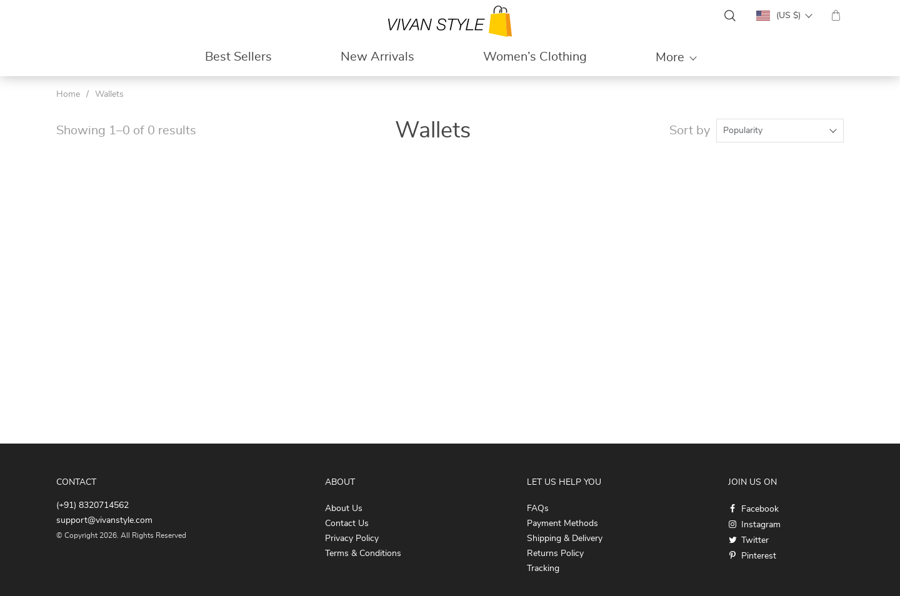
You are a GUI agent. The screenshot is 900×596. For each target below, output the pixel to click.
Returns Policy (555, 553)
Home (68, 94)
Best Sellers (238, 57)
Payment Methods (562, 523)
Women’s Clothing (535, 57)
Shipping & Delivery (564, 538)
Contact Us (347, 523)
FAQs (538, 508)
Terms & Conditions (363, 553)
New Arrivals (377, 57)
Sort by (689, 130)
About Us (343, 508)
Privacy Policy (352, 538)
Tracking (543, 568)
